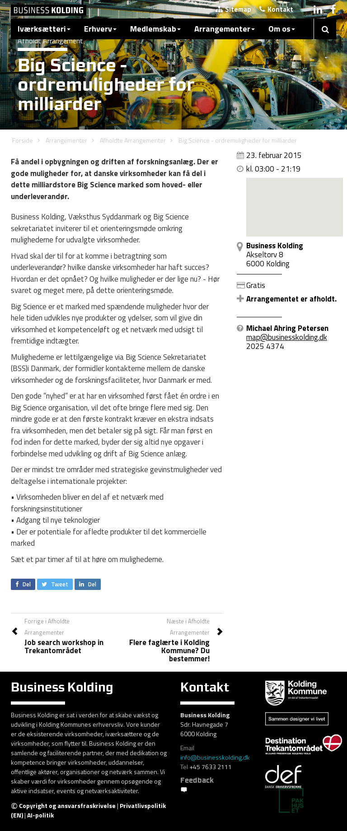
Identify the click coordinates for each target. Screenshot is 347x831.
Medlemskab (155, 29)
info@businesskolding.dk (215, 757)
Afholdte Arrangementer (133, 140)
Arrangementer (224, 29)
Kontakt (276, 9)
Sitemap (233, 9)
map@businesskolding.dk (286, 337)
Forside (22, 140)
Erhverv (100, 29)
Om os (281, 29)
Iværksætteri (44, 29)
